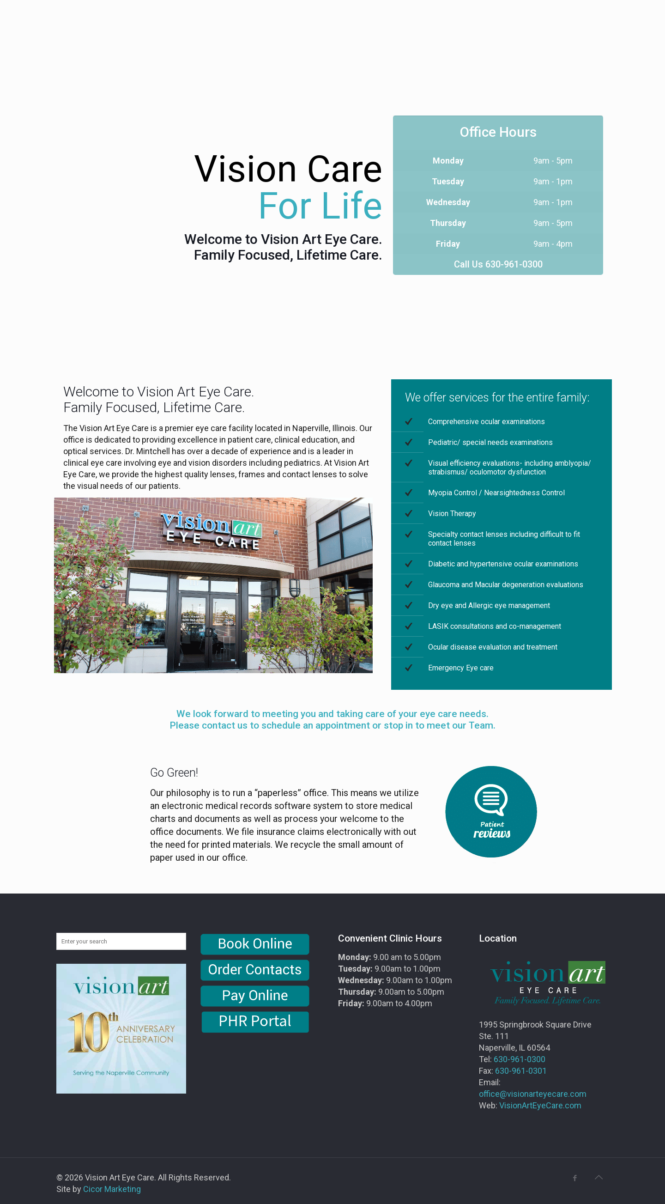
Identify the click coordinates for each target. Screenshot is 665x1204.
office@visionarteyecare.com (532, 1094)
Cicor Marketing (112, 1189)
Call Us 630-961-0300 (498, 264)
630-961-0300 (519, 1059)
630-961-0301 (521, 1071)
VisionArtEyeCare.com (540, 1105)
